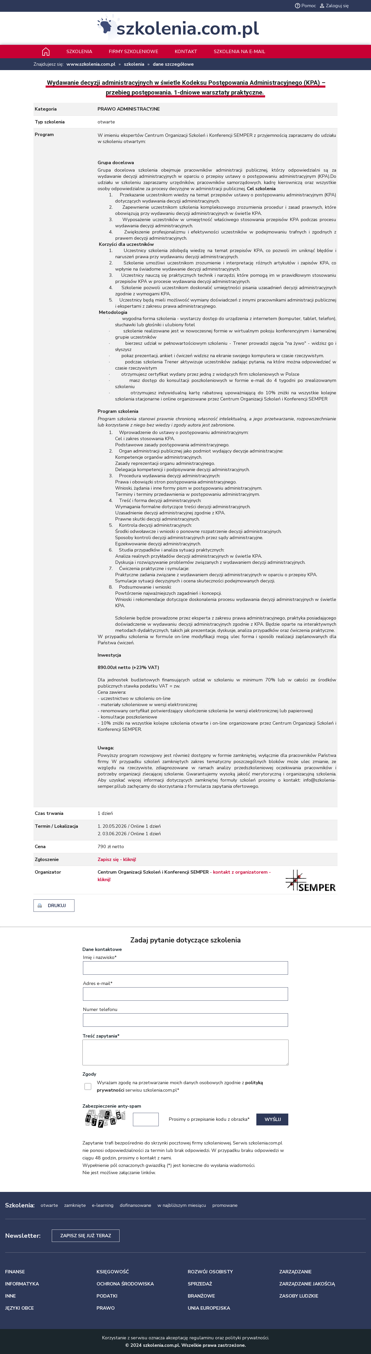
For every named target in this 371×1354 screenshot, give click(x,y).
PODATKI (107, 1296)
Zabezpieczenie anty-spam (111, 1106)
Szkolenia (79, 51)
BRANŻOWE (201, 1296)
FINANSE (15, 1272)
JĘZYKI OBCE (19, 1308)
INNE (10, 1296)
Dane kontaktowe (102, 949)
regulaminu (201, 1338)
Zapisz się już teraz (85, 1236)
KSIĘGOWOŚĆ (113, 1272)
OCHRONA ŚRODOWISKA (125, 1284)
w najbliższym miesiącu (181, 1205)
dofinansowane (135, 1205)
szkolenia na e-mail (239, 51)
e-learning (103, 1205)
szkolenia (134, 64)
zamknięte (75, 1205)
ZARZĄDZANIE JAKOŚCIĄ (307, 1284)
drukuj (57, 905)
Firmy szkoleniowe (133, 51)
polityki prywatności (246, 1338)
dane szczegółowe (173, 64)
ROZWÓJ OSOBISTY (210, 1272)
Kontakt (186, 51)
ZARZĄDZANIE (295, 1272)
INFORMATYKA (22, 1284)
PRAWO (106, 1308)
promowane (225, 1205)
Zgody (89, 1074)
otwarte (49, 1205)
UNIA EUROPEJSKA (209, 1308)
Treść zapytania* (101, 1036)
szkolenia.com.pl (187, 28)
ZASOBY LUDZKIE (298, 1296)
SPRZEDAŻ (200, 1284)
